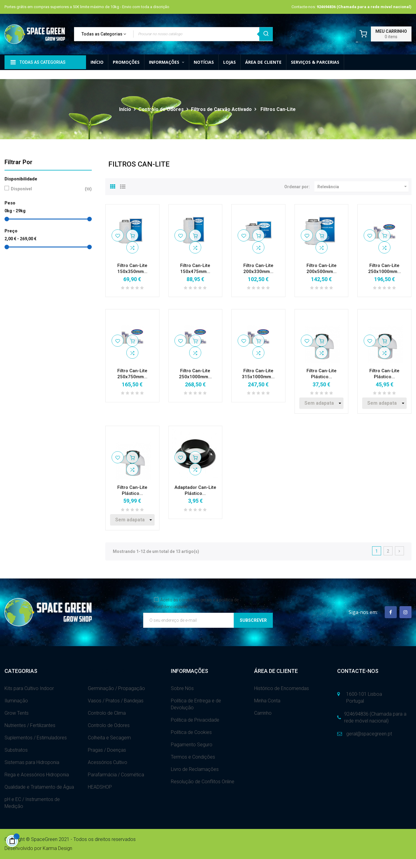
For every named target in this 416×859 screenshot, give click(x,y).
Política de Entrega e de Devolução (196, 704)
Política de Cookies (191, 732)
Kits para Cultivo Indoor (29, 688)
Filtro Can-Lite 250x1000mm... (384, 268)
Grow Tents (17, 713)
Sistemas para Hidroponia (32, 762)
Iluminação (16, 701)
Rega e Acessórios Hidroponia (37, 775)
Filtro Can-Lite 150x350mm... (132, 268)
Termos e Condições (193, 757)
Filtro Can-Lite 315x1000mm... (258, 373)
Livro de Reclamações (195, 769)
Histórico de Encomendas (281, 688)
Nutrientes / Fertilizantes (30, 725)
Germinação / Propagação (116, 688)
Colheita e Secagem (109, 738)
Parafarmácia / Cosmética (116, 775)
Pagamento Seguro (191, 744)
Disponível (47, 189)
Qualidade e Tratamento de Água (39, 787)
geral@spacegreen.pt (369, 734)
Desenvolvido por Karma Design (38, 848)
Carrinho (263, 713)
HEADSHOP (100, 787)
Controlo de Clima (107, 713)
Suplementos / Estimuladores (36, 738)
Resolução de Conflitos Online (202, 781)
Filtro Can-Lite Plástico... (322, 373)
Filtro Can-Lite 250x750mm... (132, 373)
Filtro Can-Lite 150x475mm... (195, 268)
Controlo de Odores (109, 725)
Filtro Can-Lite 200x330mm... (258, 268)
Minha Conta (267, 701)
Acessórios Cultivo (107, 762)
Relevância (362, 186)
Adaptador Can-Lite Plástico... (195, 490)
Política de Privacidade (195, 720)
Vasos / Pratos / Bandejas (115, 701)
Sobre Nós (182, 688)
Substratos (16, 750)
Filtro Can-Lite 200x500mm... (322, 268)
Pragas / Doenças (107, 750)
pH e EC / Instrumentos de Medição (32, 802)
